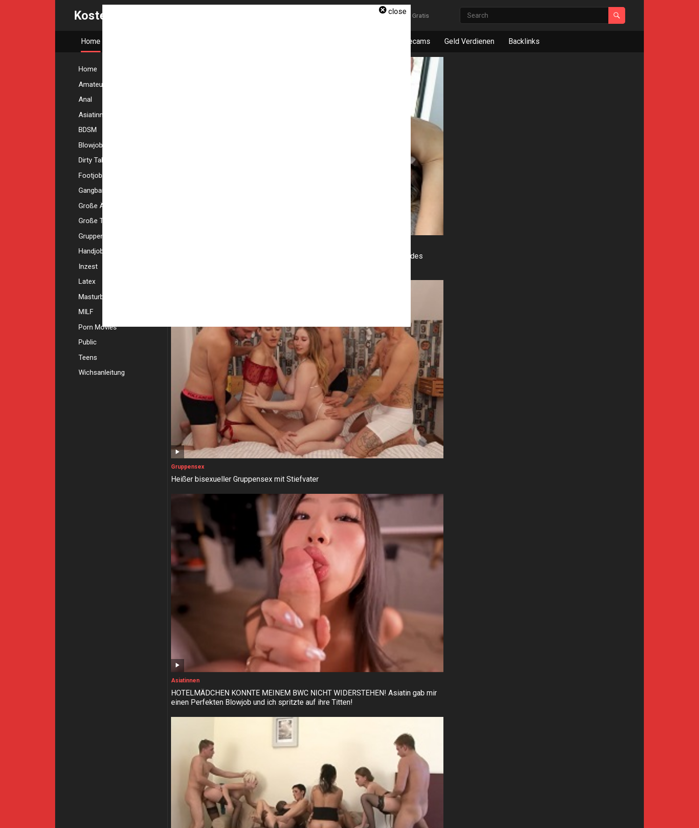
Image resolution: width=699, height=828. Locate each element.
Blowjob (526, 487)
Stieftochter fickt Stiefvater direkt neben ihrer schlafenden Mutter (341, 621)
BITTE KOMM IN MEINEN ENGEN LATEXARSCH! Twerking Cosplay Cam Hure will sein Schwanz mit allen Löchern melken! (340, 514)
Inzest (295, 604)
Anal (521, 254)
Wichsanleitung (101, 372)
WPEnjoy (309, 814)
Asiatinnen (415, 137)
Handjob (183, 604)
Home (90, 41)
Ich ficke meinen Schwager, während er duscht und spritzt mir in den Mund (455, 743)
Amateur (412, 721)
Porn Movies (97, 327)
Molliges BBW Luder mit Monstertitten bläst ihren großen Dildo (224, 393)
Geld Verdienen (469, 41)
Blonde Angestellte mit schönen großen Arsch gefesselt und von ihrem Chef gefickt (453, 626)
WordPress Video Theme (254, 814)
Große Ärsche (306, 370)
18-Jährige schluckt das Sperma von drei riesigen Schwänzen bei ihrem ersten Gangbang (454, 393)
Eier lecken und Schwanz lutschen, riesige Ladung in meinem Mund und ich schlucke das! (337, 748)
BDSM (523, 604)
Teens (87, 357)
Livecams (414, 41)
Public (87, 342)
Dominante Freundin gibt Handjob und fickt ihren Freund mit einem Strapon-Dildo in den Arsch (226, 626)
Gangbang (414, 254)
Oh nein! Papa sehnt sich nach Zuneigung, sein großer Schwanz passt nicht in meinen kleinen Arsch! (568, 397)
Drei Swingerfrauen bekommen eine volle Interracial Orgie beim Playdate (567, 159)
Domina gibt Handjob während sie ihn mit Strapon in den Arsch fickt (570, 271)
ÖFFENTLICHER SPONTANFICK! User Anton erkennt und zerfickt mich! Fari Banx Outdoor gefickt (225, 743)
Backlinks (524, 41)
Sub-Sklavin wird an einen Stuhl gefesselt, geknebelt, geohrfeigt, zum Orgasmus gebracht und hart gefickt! (569, 631)
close (397, 11)
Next (442, 776)
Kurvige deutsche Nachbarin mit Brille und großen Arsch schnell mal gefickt (338, 393)
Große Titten (189, 370)
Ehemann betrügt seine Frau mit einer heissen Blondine (566, 738)
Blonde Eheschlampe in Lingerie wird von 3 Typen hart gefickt (453, 271)
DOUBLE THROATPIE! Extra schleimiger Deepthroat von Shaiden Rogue (560, 509)
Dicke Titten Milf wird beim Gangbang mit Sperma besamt (221, 504)
